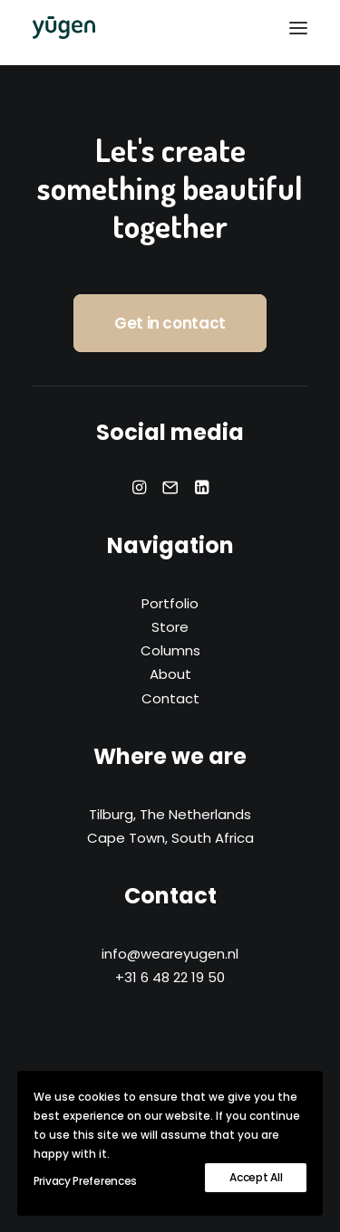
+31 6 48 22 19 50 (170, 977)
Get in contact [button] (170, 323)
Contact (170, 698)
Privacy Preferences (85, 1181)
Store (170, 626)
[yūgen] (64, 27)
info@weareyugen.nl (170, 953)
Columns (170, 650)
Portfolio (170, 603)
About (170, 673)
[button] (298, 27)
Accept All (255, 1177)
